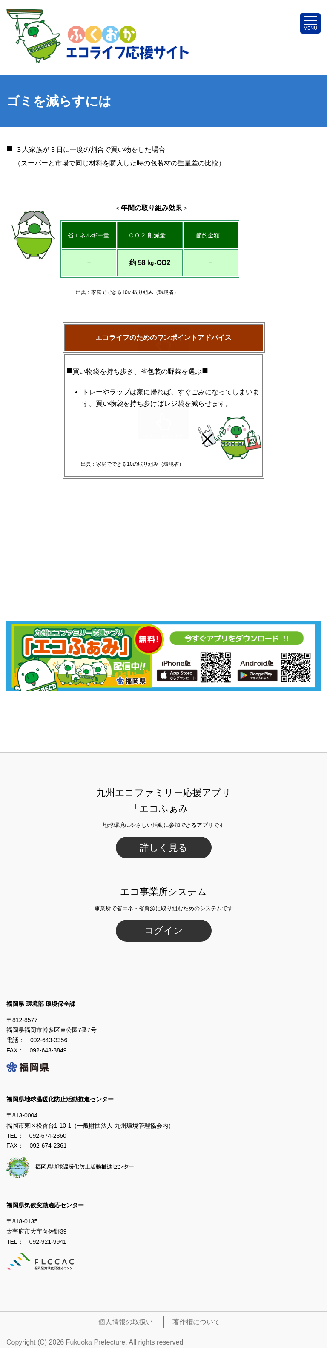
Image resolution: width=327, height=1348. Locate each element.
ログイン (163, 930)
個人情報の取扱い (125, 1321)
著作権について (196, 1321)
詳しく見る (164, 847)
